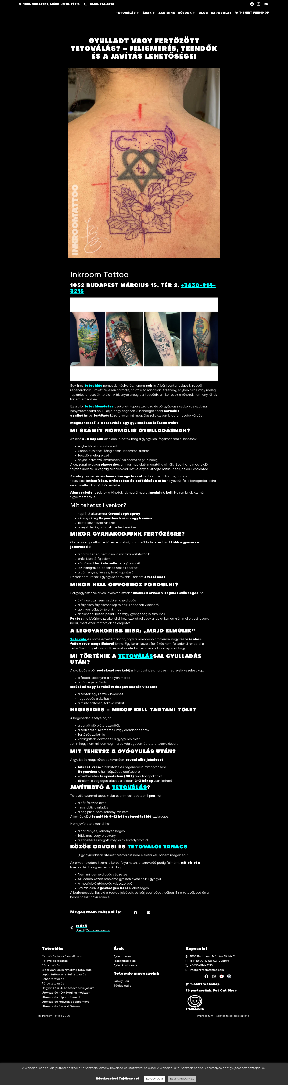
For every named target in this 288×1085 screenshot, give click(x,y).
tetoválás (129, 788)
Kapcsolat (221, 13)
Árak (149, 13)
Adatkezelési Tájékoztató (117, 1078)
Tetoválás (128, 13)
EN (266, 4)
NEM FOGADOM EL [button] (182, 1079)
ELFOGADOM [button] (154, 1079)
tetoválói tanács (157, 847)
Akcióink (166, 13)
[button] (135, 913)
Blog (203, 13)
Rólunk (187, 13)
